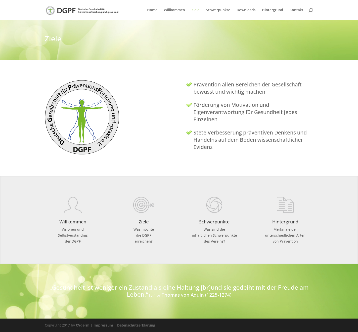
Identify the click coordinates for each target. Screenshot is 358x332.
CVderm (83, 325)
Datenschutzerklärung (136, 325)
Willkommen (174, 10)
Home (152, 10)
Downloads (246, 10)
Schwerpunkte (218, 10)
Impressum (103, 325)
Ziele (195, 10)
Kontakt (296, 10)
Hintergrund (272, 10)
